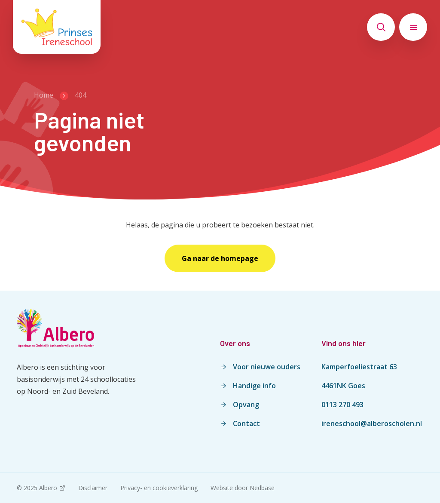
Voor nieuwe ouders (266, 366)
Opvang (246, 404)
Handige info (254, 385)
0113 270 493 (342, 404)
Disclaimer (92, 488)
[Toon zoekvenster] (381, 27)
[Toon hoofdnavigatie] (413, 27)
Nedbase (262, 488)
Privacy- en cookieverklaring (159, 488)
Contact (246, 423)
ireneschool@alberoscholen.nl (371, 423)
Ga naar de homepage (220, 258)
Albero (48, 488)
